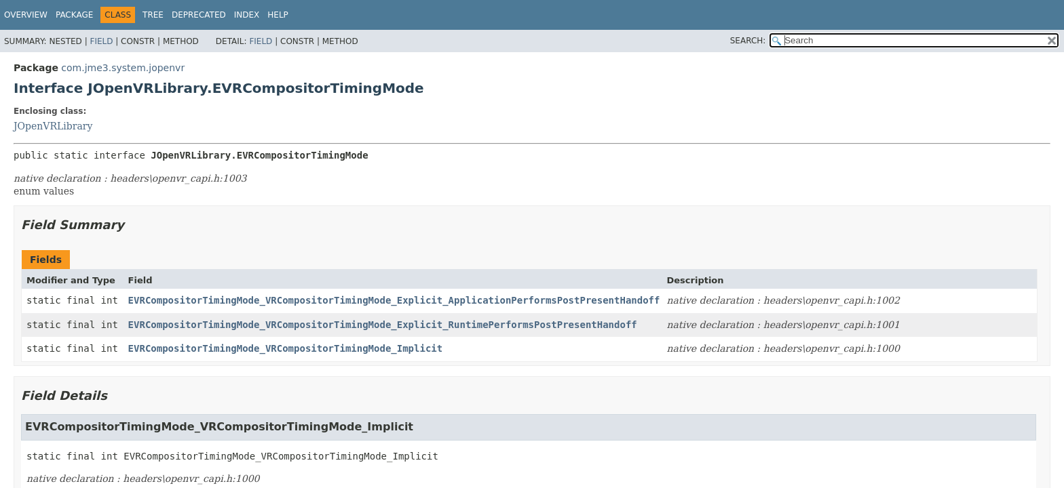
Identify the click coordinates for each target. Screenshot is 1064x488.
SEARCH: (748, 40)
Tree (153, 15)
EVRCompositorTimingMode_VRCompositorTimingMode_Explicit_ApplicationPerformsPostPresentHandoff (394, 300)
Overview (26, 15)
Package (74, 15)
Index (247, 15)
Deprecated (199, 15)
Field (101, 41)
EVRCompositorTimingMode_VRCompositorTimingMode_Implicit (285, 348)
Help (277, 15)
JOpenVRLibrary (53, 126)
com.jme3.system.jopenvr (123, 67)
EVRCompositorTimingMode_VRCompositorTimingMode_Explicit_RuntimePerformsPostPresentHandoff (382, 324)
